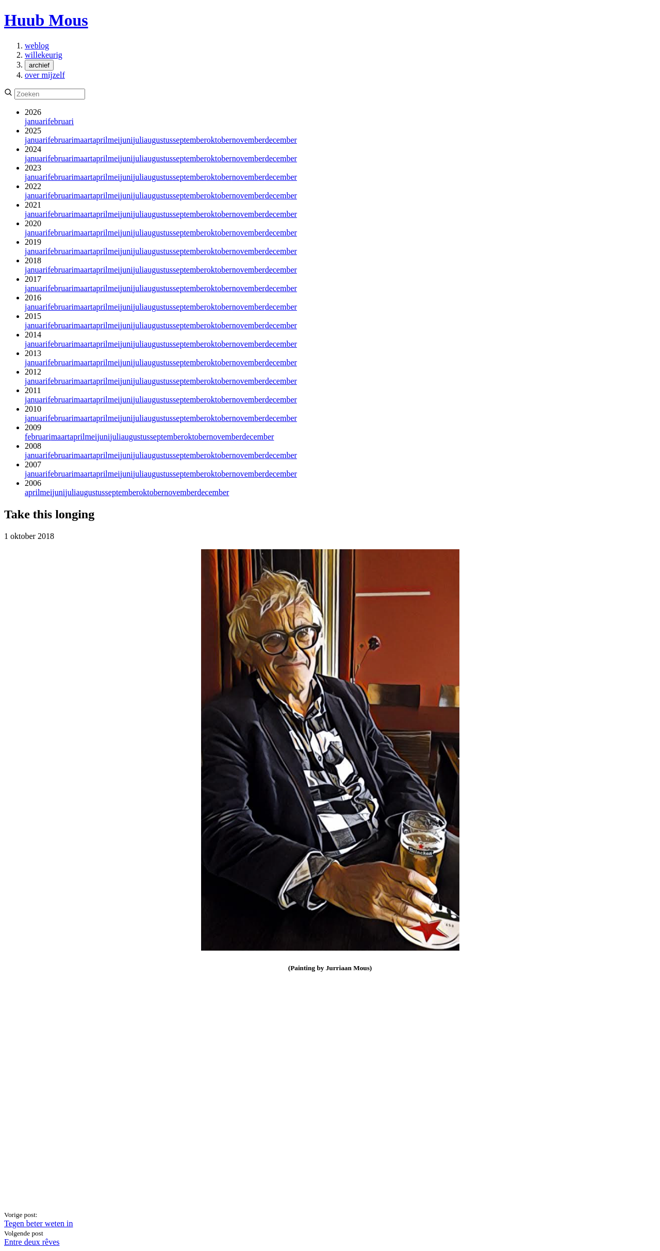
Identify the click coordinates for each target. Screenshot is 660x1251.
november (248, 140)
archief (39, 65)
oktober (219, 140)
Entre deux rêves (32, 1242)
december (281, 140)
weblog (37, 45)
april (99, 140)
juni (126, 140)
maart (83, 140)
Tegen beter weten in (38, 1223)
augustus (158, 140)
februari (60, 121)
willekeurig (43, 54)
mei (114, 140)
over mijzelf (45, 75)
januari (36, 121)
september (190, 140)
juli (138, 140)
